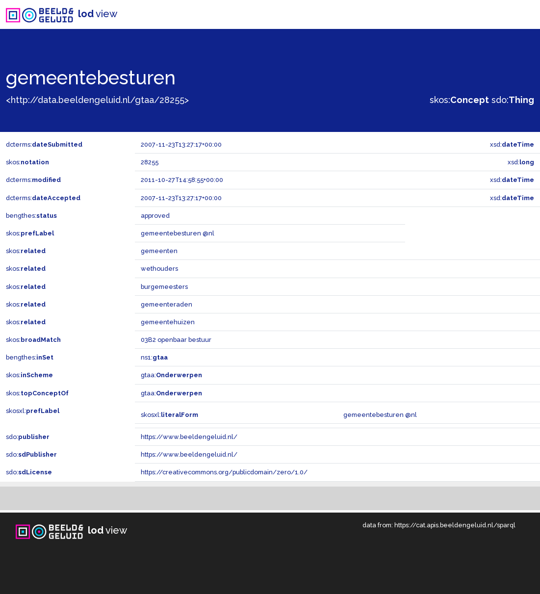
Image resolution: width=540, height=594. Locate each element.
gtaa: (171, 375)
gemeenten (159, 251)
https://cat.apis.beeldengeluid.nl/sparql (454, 525)
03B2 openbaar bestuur (176, 339)
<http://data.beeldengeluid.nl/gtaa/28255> (97, 100)
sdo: (512, 100)
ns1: (154, 357)
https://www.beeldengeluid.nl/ (189, 436)
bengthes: (31, 215)
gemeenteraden (166, 304)
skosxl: (32, 410)
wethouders (159, 268)
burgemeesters (164, 286)
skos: (459, 100)
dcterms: (44, 144)
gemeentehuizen (168, 322)
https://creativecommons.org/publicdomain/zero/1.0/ (224, 472)
